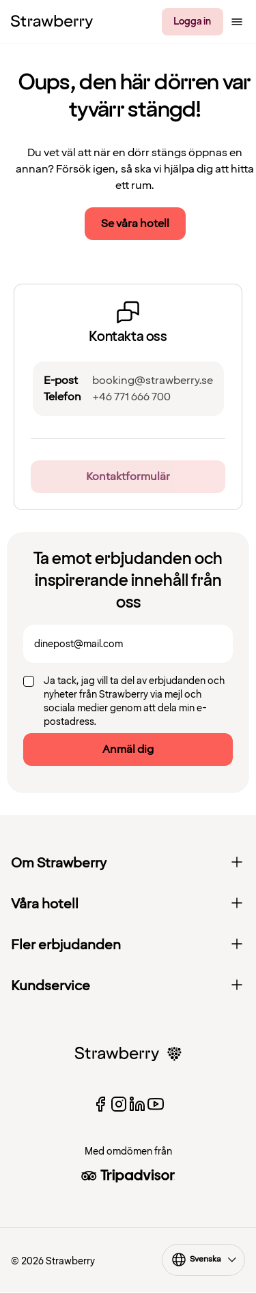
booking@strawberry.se (152, 380)
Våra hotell (128, 904)
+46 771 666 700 (131, 396)
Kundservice (128, 986)
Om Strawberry (128, 863)
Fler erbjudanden (128, 945)
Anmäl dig (128, 749)
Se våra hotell (135, 223)
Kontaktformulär (128, 476)
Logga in (192, 21)
